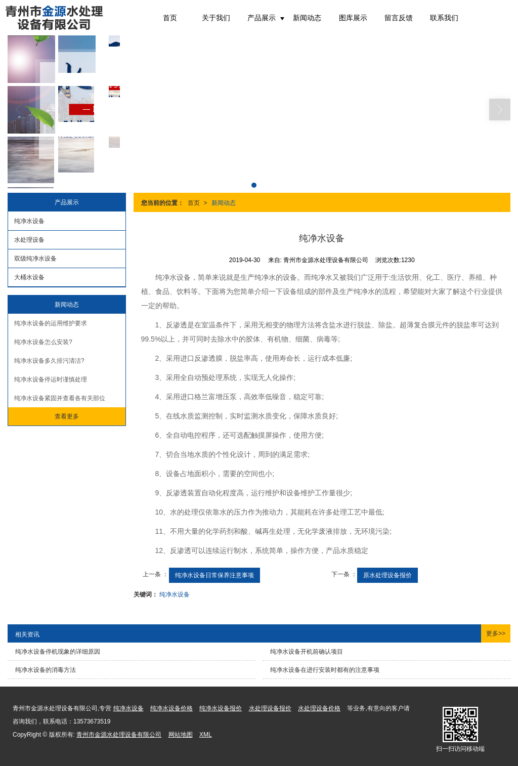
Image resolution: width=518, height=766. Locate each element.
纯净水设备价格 (171, 708)
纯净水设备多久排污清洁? (49, 360)
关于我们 (216, 18)
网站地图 (180, 734)
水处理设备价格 (319, 708)
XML (205, 734)
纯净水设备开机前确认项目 (306, 651)
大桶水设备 (29, 277)
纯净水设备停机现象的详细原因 (57, 651)
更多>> (495, 633)
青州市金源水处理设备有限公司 (118, 734)
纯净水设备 (174, 594)
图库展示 (353, 18)
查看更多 (67, 416)
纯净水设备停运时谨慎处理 (50, 379)
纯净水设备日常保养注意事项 (214, 575)
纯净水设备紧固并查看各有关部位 (59, 398)
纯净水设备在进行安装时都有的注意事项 (324, 669)
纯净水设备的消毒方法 (45, 669)
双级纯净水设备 (35, 258)
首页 (170, 18)
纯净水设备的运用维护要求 (50, 323)
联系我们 (444, 18)
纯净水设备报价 (220, 708)
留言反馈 (398, 18)
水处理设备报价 (270, 708)
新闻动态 (307, 18)
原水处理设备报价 (387, 575)
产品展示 (261, 18)
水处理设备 (29, 239)
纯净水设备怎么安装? (43, 342)
